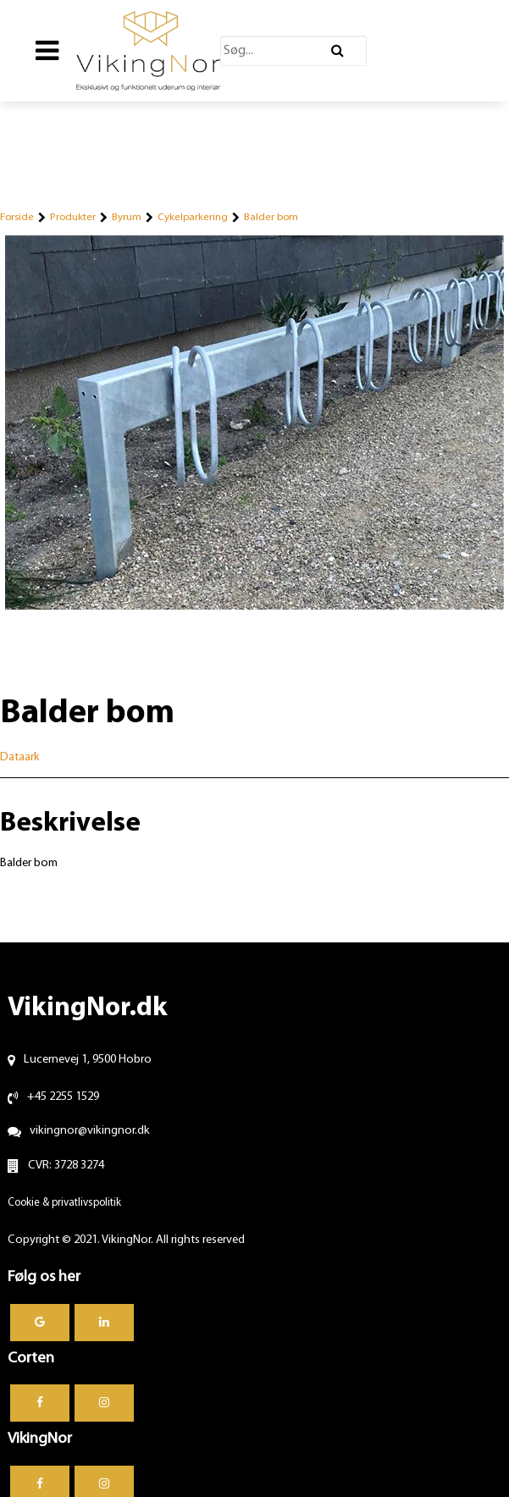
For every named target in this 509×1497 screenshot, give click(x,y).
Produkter (73, 217)
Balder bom (271, 217)
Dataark (20, 757)
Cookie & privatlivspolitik (64, 1202)
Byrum (126, 217)
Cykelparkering (193, 217)
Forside (17, 217)
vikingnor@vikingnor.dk (90, 1130)
